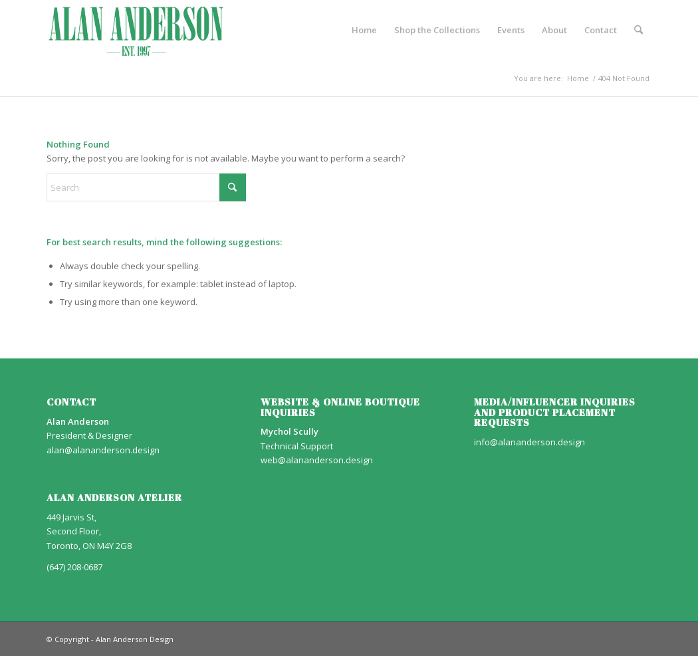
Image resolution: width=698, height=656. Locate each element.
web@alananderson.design (317, 460)
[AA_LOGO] (136, 30)
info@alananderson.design (529, 442)
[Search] (638, 30)
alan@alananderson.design (103, 450)
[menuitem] (364, 30)
